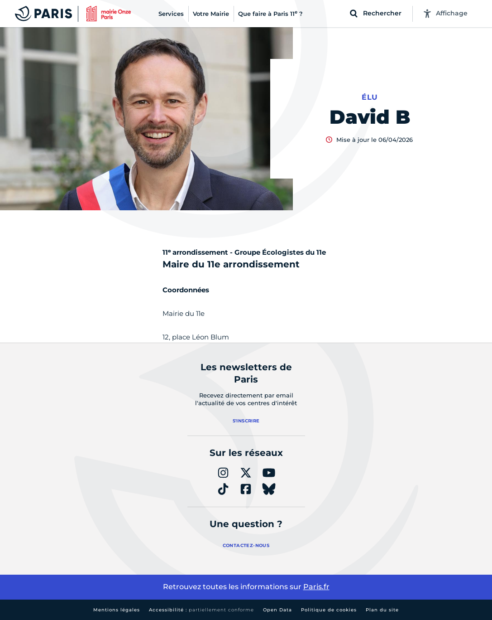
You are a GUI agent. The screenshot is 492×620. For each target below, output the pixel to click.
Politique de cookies (329, 610)
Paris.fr (316, 586)
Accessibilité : (201, 610)
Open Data (277, 610)
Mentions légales (116, 610)
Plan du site (382, 610)
